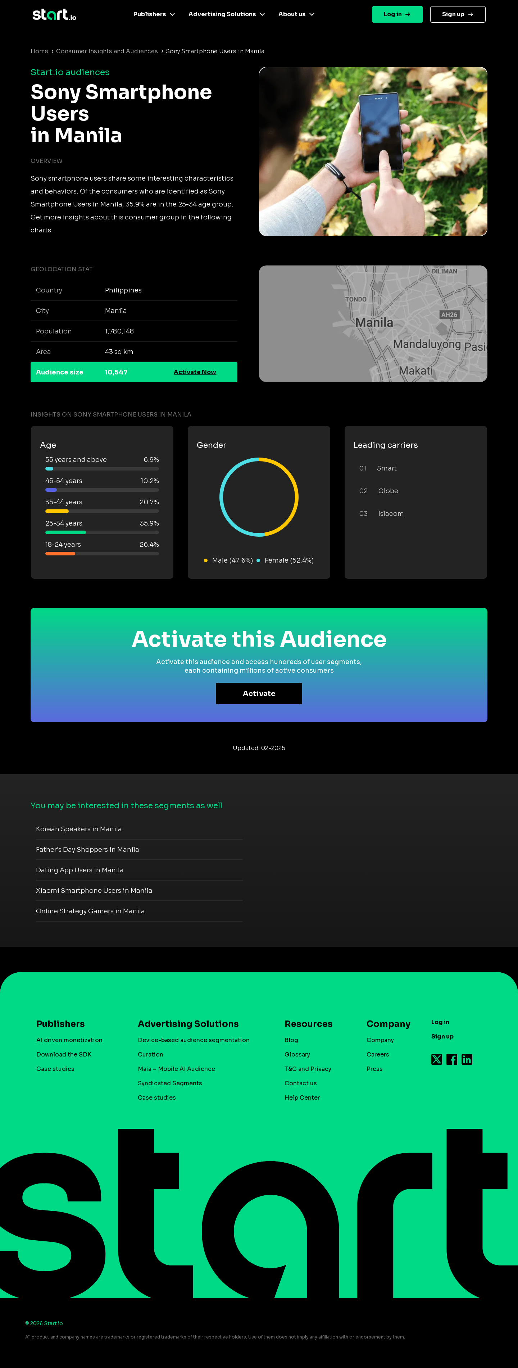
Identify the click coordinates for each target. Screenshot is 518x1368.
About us (292, 14)
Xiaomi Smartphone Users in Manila (94, 891)
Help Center (302, 1097)
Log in (393, 14)
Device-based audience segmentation (194, 1040)
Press (375, 1069)
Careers (378, 1054)
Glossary (297, 1054)
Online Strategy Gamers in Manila (90, 911)
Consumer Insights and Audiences (107, 51)
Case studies (55, 1069)
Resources (309, 1024)
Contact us (301, 1083)
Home (39, 51)
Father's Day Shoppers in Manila (87, 850)
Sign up (453, 14)
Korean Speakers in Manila (79, 829)
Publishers (149, 14)
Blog (291, 1040)
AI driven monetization (69, 1040)
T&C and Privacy (308, 1069)
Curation (150, 1054)
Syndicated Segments (170, 1083)
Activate (259, 693)
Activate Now (195, 372)
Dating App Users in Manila (80, 870)
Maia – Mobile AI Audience (176, 1069)
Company (385, 1024)
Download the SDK (63, 1054)
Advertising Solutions (222, 14)
